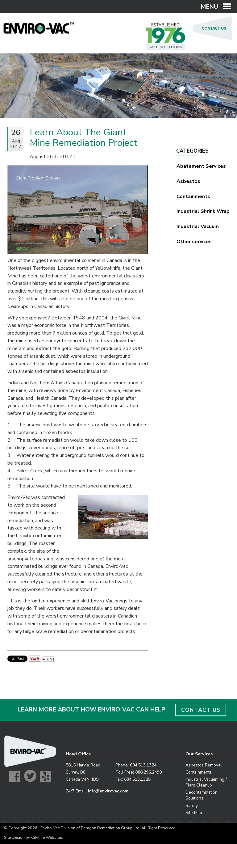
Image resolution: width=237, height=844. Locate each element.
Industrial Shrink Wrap (203, 211)
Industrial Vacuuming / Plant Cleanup (206, 782)
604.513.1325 (137, 779)
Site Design (14, 837)
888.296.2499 (148, 772)
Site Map (193, 813)
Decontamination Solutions (201, 795)
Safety (191, 805)
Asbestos (188, 181)
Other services (194, 241)
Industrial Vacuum (198, 226)
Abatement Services (201, 166)
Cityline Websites (47, 837)
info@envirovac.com (108, 791)
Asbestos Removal (203, 765)
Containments (193, 196)
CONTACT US (200, 710)
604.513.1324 (143, 765)
